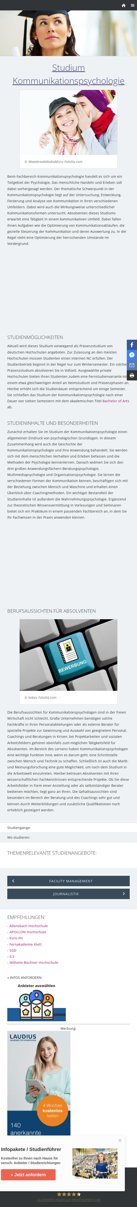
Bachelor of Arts (116, 401)
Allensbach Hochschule (28, 926)
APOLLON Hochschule (27, 932)
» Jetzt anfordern (28, 1174)
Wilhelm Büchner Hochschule (33, 962)
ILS (11, 956)
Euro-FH (16, 938)
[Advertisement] (68, 290)
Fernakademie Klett (25, 944)
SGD (12, 950)
